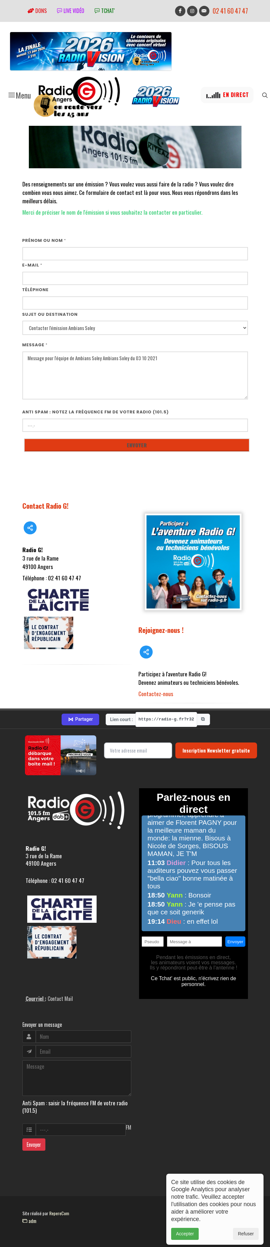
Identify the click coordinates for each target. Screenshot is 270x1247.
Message (35, 345)
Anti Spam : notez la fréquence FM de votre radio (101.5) (95, 412)
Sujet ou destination (50, 314)
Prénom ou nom (44, 240)
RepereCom (59, 1213)
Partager (80, 719)
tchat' (105, 11)
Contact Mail (60, 999)
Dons (37, 11)
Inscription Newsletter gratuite (216, 750)
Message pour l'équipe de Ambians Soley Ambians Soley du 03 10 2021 (135, 375)
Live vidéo (70, 11)
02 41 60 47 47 (230, 11)
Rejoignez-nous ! (161, 630)
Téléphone (35, 290)
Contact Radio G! (45, 506)
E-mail (32, 265)
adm (29, 1220)
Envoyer (34, 1144)
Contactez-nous (155, 693)
